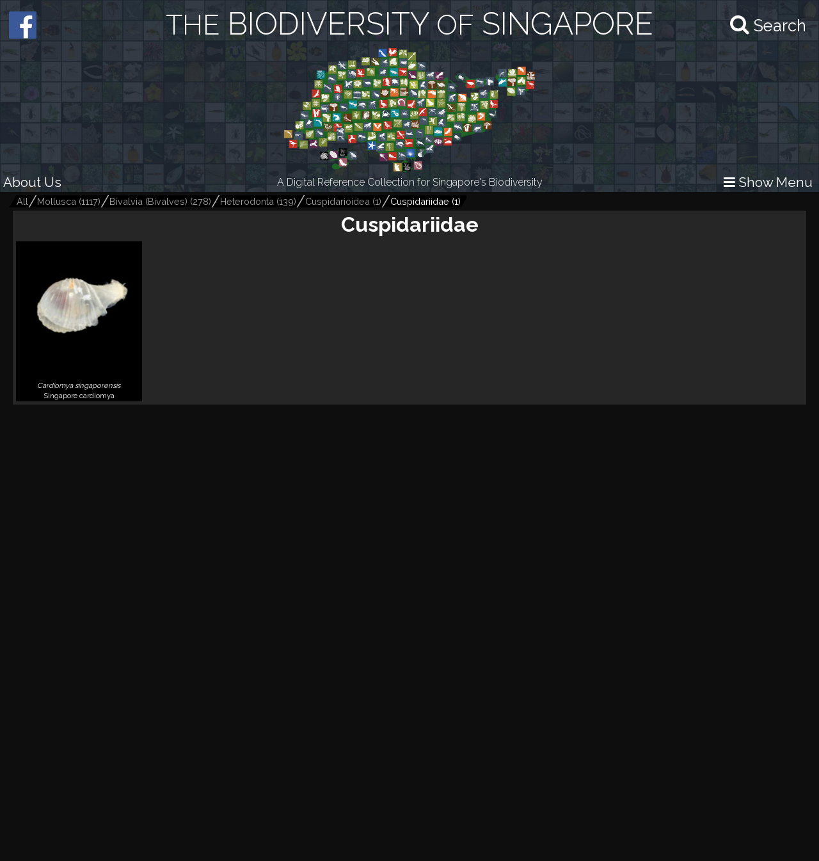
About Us (32, 182)
